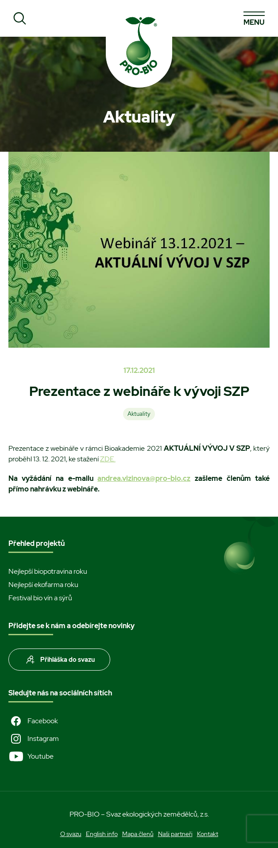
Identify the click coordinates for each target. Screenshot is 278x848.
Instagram (33, 739)
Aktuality (139, 414)
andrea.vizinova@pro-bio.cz (143, 478)
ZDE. (108, 459)
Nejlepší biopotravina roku (47, 571)
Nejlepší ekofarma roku (43, 584)
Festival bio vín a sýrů (40, 597)
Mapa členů (138, 834)
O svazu (70, 834)
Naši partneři (175, 834)
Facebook (33, 721)
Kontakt (207, 834)
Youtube (31, 756)
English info (102, 834)
